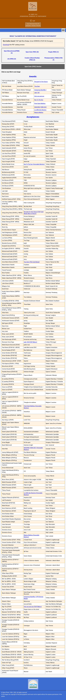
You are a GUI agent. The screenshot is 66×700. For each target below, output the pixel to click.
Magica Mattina (38, 112)
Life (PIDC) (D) (11, 59)
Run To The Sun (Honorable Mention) (34, 164)
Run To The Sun (38, 100)
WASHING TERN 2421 (40, 107)
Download (6, 45)
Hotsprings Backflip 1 (40, 90)
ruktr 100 (36, 92)
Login (33, 20)
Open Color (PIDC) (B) (32, 52)
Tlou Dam (37, 86)
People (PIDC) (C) (53, 52)
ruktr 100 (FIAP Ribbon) (30, 342)
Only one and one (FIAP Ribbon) (33, 606)
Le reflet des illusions (40, 110)
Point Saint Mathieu (39, 103)
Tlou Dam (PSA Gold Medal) (32, 262)
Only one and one (39, 96)
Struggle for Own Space (41, 81)
